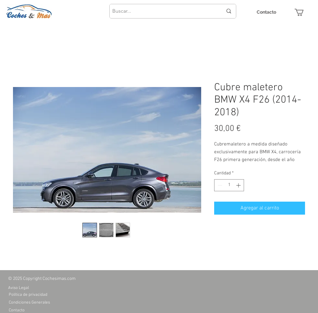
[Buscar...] (162, 11)
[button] (303, 12)
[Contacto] (266, 12)
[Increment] (239, 185)
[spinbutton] (229, 185)
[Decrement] (219, 185)
